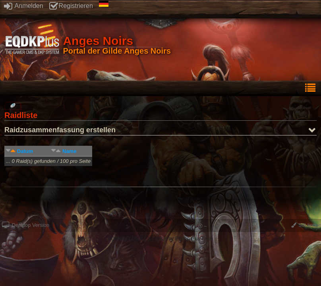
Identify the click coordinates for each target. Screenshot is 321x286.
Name (69, 151)
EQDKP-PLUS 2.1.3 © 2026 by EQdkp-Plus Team (160, 239)
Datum (25, 151)
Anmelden (23, 5)
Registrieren (71, 5)
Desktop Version (25, 225)
